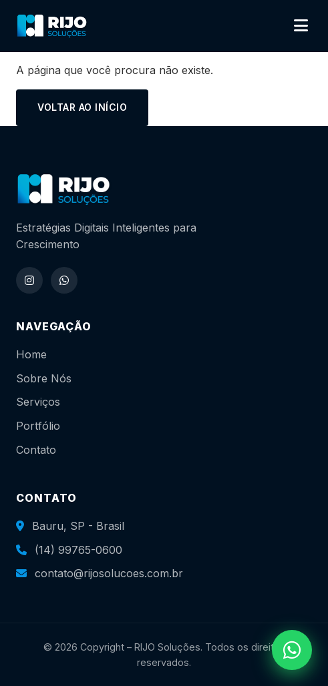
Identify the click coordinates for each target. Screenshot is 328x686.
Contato (36, 449)
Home (31, 354)
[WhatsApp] (64, 280)
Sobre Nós (43, 378)
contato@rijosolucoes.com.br (109, 573)
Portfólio (38, 425)
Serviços (38, 401)
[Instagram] (29, 280)
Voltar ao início (82, 107)
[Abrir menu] (301, 26)
